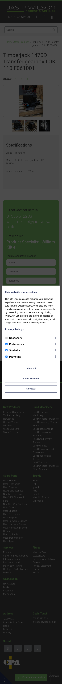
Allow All (31, 368)
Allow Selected (31, 378)
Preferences (14, 344)
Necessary (13, 338)
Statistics (13, 350)
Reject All (31, 388)
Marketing (13, 356)
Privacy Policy (14, 329)
